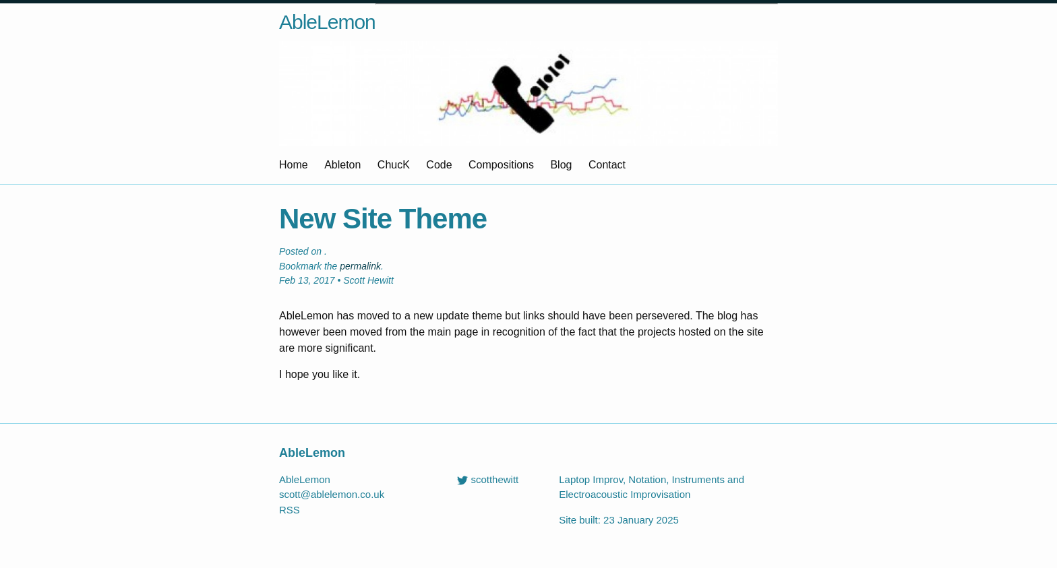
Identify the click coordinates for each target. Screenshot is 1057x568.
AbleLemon (327, 22)
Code (439, 164)
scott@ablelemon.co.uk (331, 494)
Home (293, 164)
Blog (561, 164)
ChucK (394, 164)
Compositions (501, 164)
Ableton (342, 164)
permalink (360, 266)
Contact (607, 164)
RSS (289, 509)
